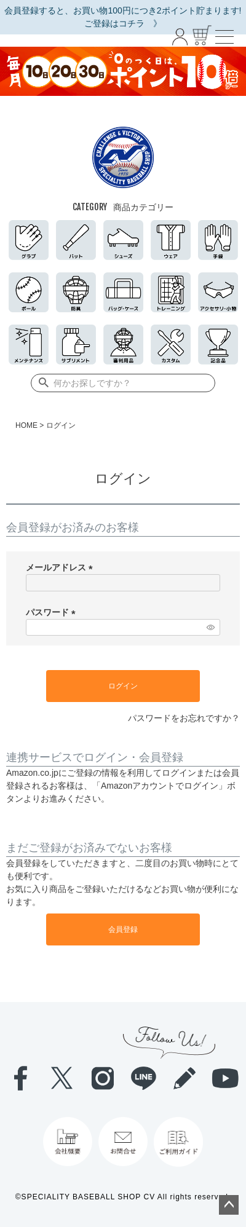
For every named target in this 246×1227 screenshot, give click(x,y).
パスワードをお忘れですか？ (184, 718)
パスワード (53, 612)
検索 (40, 383)
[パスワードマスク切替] (212, 628)
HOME (26, 425)
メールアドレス (61, 567)
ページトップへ (229, 1205)
